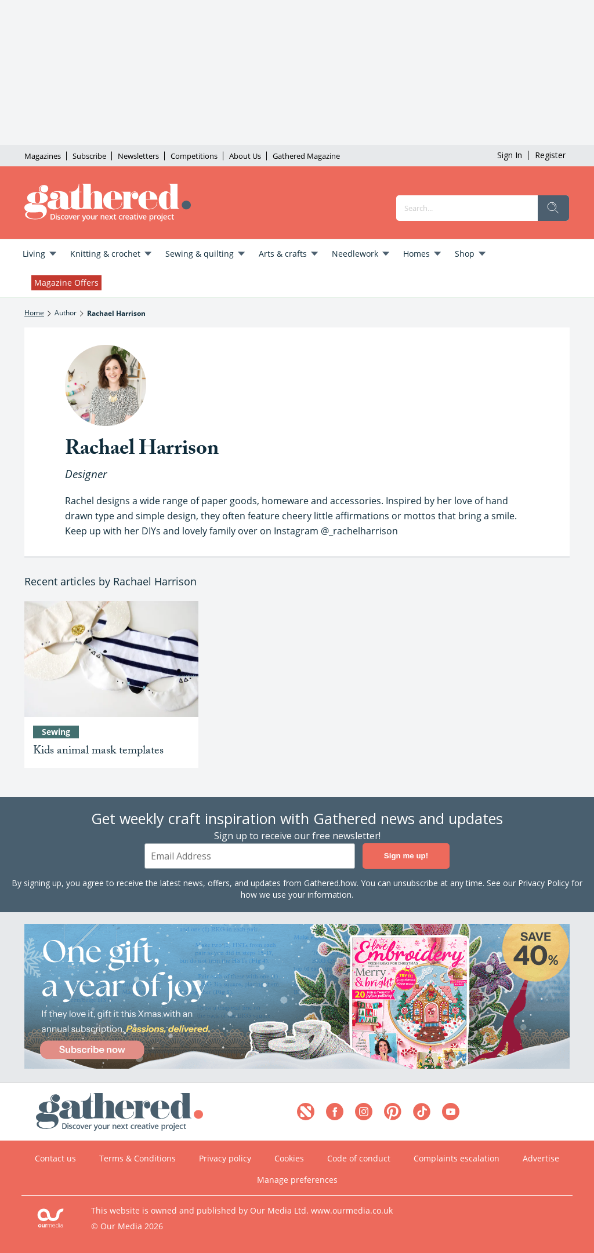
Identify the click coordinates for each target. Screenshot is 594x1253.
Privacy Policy (543, 882)
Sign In (509, 155)
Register (550, 155)
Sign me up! (406, 856)
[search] (553, 208)
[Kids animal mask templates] (111, 659)
